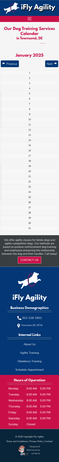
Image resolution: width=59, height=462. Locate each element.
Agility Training (29, 353)
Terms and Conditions (17, 441)
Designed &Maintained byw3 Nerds (33, 450)
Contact (49, 441)
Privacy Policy (36, 441)
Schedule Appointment (29, 369)
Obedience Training (29, 361)
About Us (30, 344)
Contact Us (29, 260)
